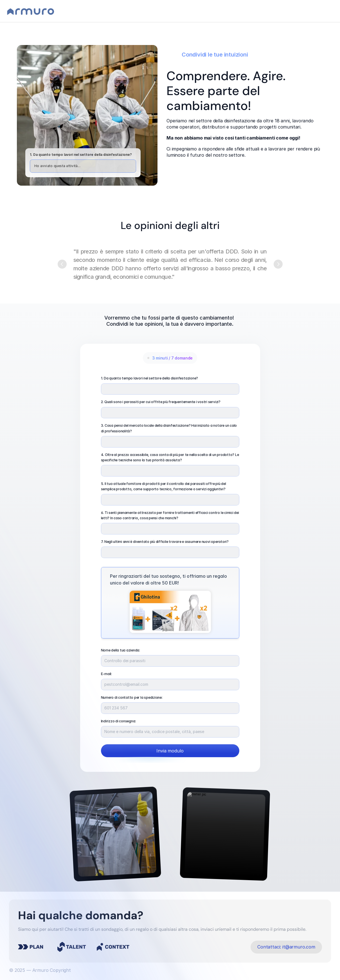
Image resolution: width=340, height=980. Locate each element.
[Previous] (62, 264)
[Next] (278, 264)
